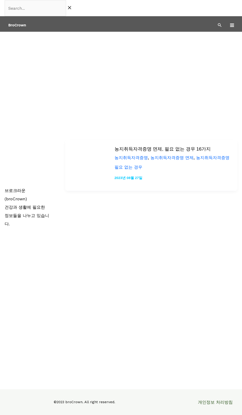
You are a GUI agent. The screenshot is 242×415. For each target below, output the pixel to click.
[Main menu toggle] (231, 25)
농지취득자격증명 (131, 157)
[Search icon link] (220, 25)
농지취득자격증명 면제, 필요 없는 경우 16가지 (163, 148)
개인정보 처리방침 (215, 402)
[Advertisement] (121, 66)
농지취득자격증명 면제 (172, 157)
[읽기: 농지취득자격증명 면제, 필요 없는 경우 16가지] (86, 164)
